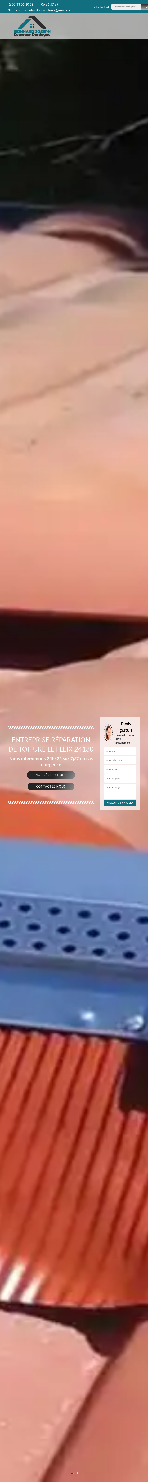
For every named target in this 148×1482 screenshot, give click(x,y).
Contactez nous (51, 786)
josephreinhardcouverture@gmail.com (44, 10)
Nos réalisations (51, 775)
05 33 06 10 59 (21, 4)
